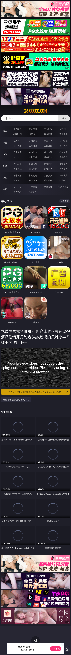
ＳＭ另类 (63, 145)
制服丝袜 (18, 157)
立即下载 (56, 648)
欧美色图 (48, 163)
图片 (5, 166)
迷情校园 (18, 180)
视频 (5, 142)
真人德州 (33, 129)
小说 (5, 177)
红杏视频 (18, 192)
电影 (5, 154)
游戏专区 (63, 129)
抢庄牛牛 (63, 134)
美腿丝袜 (18, 168)
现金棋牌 (48, 134)
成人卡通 (48, 152)
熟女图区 (48, 168)
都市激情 (18, 175)
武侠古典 (63, 175)
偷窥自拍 (18, 163)
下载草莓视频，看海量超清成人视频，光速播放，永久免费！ (38, 391)
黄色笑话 (48, 180)
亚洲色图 (33, 163)
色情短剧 (33, 192)
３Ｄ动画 (63, 140)
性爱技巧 (63, 180)
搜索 (64, 118)
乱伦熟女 (48, 157)
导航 (5, 189)
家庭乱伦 (33, 175)
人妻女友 (48, 175)
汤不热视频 (63, 187)
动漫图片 (63, 163)
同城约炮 (18, 187)
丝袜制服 (33, 145)
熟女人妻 (18, 145)
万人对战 (48, 129)
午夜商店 (33, 187)
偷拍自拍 (33, 152)
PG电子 (17, 129)
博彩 (5, 131)
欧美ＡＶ (48, 140)
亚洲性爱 (18, 152)
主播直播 (48, 145)
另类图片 (63, 168)
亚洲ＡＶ (18, 140)
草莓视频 (48, 187)
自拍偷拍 (33, 140)
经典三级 (33, 157)
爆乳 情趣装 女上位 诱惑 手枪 (16, 399)
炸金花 (33, 134)
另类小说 (33, 180)
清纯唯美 (33, 168)
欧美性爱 (63, 152)
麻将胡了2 (17, 134)
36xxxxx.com (35, 111)
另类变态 (63, 157)
